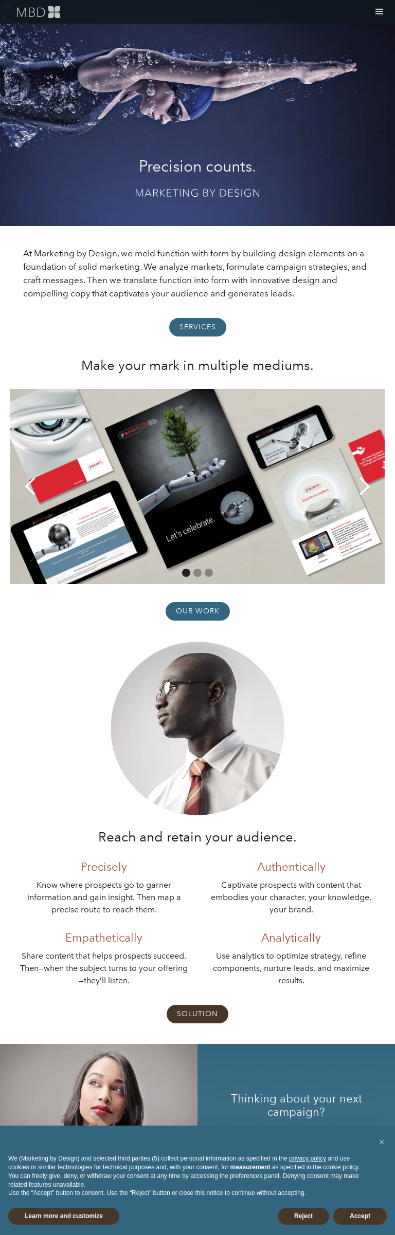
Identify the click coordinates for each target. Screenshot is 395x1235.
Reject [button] (303, 1216)
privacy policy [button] (307, 1158)
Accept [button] (360, 1216)
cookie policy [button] (340, 1167)
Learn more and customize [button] (64, 1216)
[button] (379, 12)
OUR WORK (198, 611)
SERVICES (197, 327)
